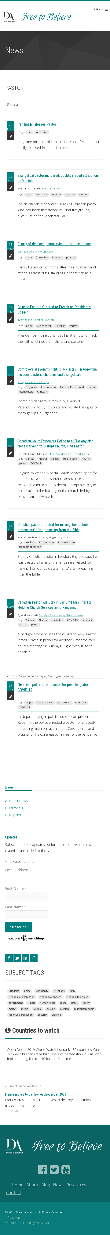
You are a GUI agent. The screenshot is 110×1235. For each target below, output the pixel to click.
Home (17, 1184)
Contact (13, 1192)
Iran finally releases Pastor (37, 124)
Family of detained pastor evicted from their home (54, 244)
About (32, 1184)
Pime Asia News (51, 188)
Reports (15, 815)
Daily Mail (62, 537)
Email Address (18, 869)
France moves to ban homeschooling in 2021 (35, 1094)
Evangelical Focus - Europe (33, 382)
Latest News (18, 801)
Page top (12, 1217)
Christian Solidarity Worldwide (35, 251)
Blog (45, 1184)
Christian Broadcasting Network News (66, 454)
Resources (76, 1184)
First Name (15, 888)
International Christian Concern (36, 319)
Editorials (16, 808)
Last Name (15, 907)
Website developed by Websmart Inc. (29, 1223)
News (9, 788)
